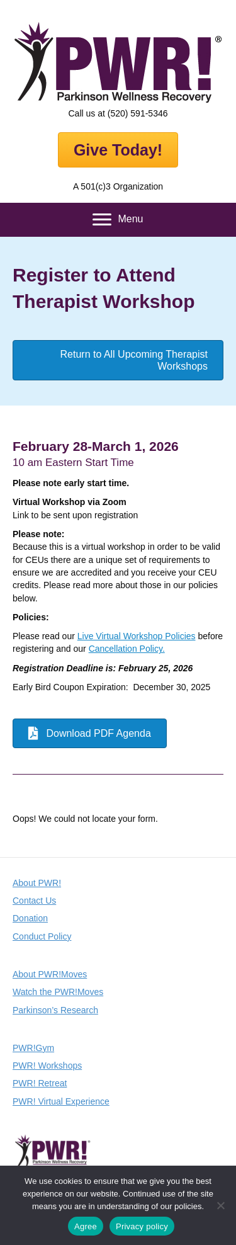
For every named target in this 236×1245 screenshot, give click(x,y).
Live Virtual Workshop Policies (136, 636)
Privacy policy (142, 1226)
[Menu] (117, 219)
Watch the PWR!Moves (58, 992)
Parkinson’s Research (55, 1010)
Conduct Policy (42, 936)
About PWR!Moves (50, 974)
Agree (85, 1226)
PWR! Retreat (40, 1083)
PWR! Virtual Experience (61, 1101)
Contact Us (34, 900)
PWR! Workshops (47, 1065)
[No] (220, 1205)
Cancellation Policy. (127, 649)
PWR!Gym (33, 1048)
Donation (30, 918)
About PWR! (37, 883)
